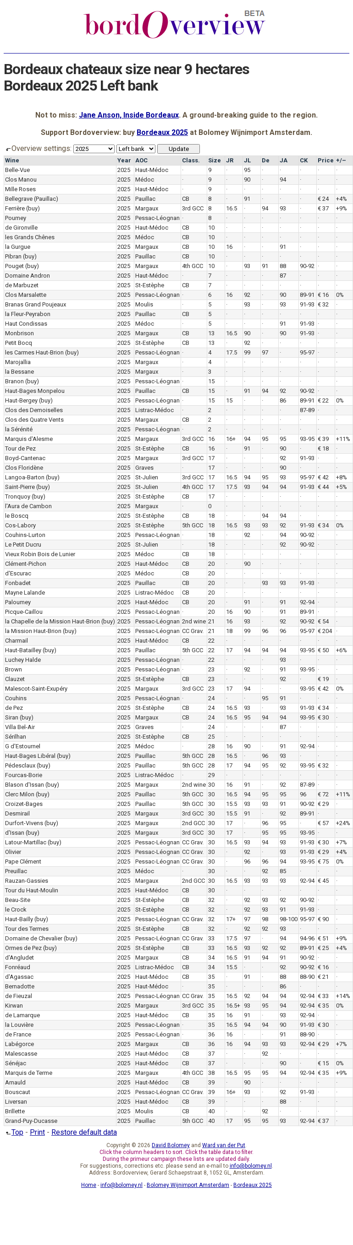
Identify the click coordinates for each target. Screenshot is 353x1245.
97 (265, 352)
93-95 (307, 438)
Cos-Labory (20, 525)
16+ (231, 438)
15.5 (231, 803)
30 (211, 784)
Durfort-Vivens (24, 823)
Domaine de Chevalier (33, 938)
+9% (341, 208)
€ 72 (323, 794)
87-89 (307, 410)
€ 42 (323, 477)
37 (211, 1053)
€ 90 (323, 919)
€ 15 (323, 1063)
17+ (231, 919)
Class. (191, 160)
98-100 (289, 919)
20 (211, 563)
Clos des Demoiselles (34, 410)
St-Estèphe (149, 285)
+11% (343, 438)
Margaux (146, 208)
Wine (12, 160)
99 (247, 352)
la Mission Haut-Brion (33, 631)
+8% (341, 477)
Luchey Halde (23, 659)
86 (283, 400)
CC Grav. (193, 631)
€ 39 (323, 438)
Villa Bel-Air (20, 727)
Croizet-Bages (24, 803)
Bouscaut (17, 1092)
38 (211, 1072)
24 (211, 698)
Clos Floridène (24, 467)
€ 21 (323, 976)
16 (229, 246)
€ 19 (323, 679)
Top (13, 1132)
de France (18, 1034)
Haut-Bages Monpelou (35, 390)
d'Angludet (19, 957)
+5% (341, 486)
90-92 (307, 266)
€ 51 (323, 938)
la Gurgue (17, 246)
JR (229, 160)
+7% (341, 842)
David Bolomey (171, 1145)
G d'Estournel (22, 746)
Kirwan (14, 1005)
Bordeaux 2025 (162, 132)
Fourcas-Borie (23, 775)
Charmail (16, 640)
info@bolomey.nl (251, 1166)
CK (304, 160)
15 (211, 381)
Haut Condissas (26, 323)
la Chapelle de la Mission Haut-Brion (52, 621)
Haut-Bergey (21, 400)
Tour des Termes (27, 928)
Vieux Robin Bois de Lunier (40, 554)
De (266, 160)
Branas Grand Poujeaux (35, 304)
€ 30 (323, 717)
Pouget (14, 266)
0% (340, 294)
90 (247, 179)
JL (247, 160)
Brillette (15, 1111)
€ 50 (323, 650)
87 (283, 275)
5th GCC (192, 525)
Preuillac (16, 871)
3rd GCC (193, 208)
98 (265, 919)
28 (211, 746)
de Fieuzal (18, 996)
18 (211, 515)
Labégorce (19, 1044)
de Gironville (21, 227)
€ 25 (323, 947)
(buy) (33, 208)
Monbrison (19, 333)
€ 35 (323, 1005)
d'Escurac (18, 573)
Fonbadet (18, 583)
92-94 (307, 602)
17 (211, 458)
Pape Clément (23, 861)
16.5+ (233, 1005)
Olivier (13, 851)
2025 (123, 169)
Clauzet (15, 679)
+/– (341, 160)
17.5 (231, 352)
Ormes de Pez (23, 947)
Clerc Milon (19, 794)
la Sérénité (19, 429)
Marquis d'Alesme (29, 438)
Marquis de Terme (28, 1072)
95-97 (307, 352)
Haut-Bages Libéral (30, 755)
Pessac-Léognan (157, 218)
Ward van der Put (223, 1145)
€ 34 (323, 525)
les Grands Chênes (30, 237)
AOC (141, 160)
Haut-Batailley (23, 650)
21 (211, 621)
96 (265, 631)
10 (211, 227)
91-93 (307, 304)
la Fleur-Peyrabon (27, 314)
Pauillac (145, 198)
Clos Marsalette (25, 294)
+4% (341, 198)
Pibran (13, 256)
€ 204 (325, 631)
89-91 (307, 294)
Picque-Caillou (24, 611)
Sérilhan (15, 736)
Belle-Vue (17, 169)
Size (214, 160)
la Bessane (19, 371)
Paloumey (18, 602)
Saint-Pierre (20, 486)
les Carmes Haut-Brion (34, 352)
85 (283, 871)
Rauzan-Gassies (26, 880)
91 (247, 198)
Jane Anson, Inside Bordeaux (129, 115)
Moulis (144, 304)
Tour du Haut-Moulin (31, 890)
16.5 (231, 208)
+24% (343, 823)
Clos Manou (21, 179)
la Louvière (19, 1024)
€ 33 (323, 996)
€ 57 (323, 823)
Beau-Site (17, 899)
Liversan (16, 1101)
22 (211, 640)
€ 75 (323, 861)
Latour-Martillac (25, 842)
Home (88, 1185)
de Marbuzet (22, 285)
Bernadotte (19, 986)
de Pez (14, 707)
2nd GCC (193, 823)
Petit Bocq (18, 342)
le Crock (16, 909)
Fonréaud (17, 967)
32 (211, 899)
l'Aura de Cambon (28, 506)
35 (211, 976)
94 (283, 179)
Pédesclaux (20, 765)
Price (326, 160)
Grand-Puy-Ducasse (31, 1120)
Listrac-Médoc (154, 410)
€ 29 (323, 803)
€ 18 (323, 448)
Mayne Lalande (25, 592)
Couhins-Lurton (25, 534)
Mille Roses (20, 189)
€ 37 (323, 208)
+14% (343, 996)
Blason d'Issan (24, 784)
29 (211, 775)
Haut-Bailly (19, 919)
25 (211, 736)
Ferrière (15, 208)
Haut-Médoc (151, 169)
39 (211, 1082)
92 (247, 294)
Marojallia (18, 362)
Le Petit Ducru (23, 544)
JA (283, 160)
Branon (14, 381)
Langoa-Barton (24, 477)
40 (211, 1111)
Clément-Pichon (25, 563)
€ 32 (323, 304)
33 (211, 938)
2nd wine (194, 621)
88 (283, 266)
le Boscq (16, 515)
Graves (144, 467)
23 (211, 669)
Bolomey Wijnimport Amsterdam (188, 1185)
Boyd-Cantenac (25, 458)
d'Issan (14, 832)
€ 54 (323, 621)
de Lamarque (22, 1015)
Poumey (15, 218)
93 (283, 208)
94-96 (307, 938)
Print (37, 1132)
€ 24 (323, 198)
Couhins (16, 698)
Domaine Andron (27, 275)
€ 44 (323, 486)
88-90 (307, 976)
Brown (13, 669)
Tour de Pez (20, 448)
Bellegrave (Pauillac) (31, 198)
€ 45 (323, 880)
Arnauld (15, 1082)
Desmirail (17, 813)
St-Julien (146, 477)
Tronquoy (17, 496)
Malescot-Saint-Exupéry (36, 688)
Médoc (144, 179)
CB (185, 198)
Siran (11, 717)
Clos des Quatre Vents (34, 419)
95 (247, 169)
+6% (341, 650)
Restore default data (84, 1132)
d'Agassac (19, 976)
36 (211, 1034)
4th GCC (192, 266)
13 (211, 333)
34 (211, 957)
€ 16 (323, 294)
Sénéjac (15, 1063)
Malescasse (21, 1053)
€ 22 (323, 400)
